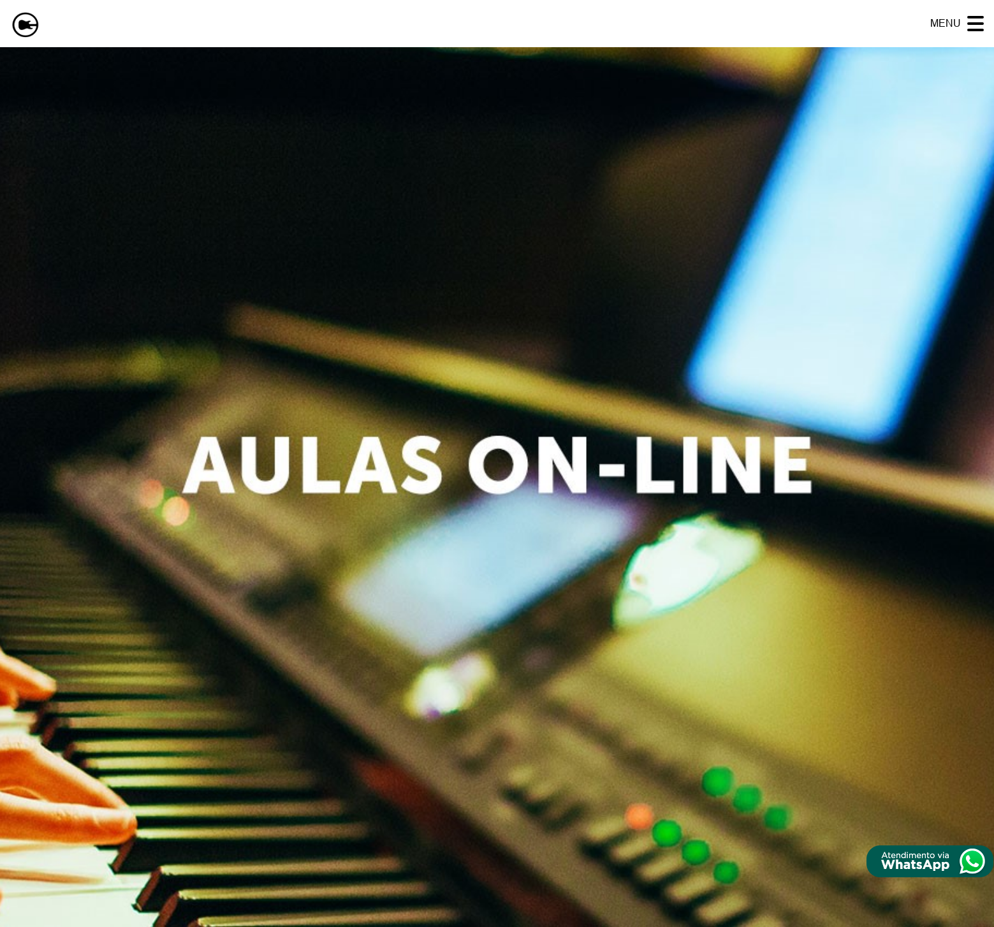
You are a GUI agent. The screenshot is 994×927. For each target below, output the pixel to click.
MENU (945, 23)
